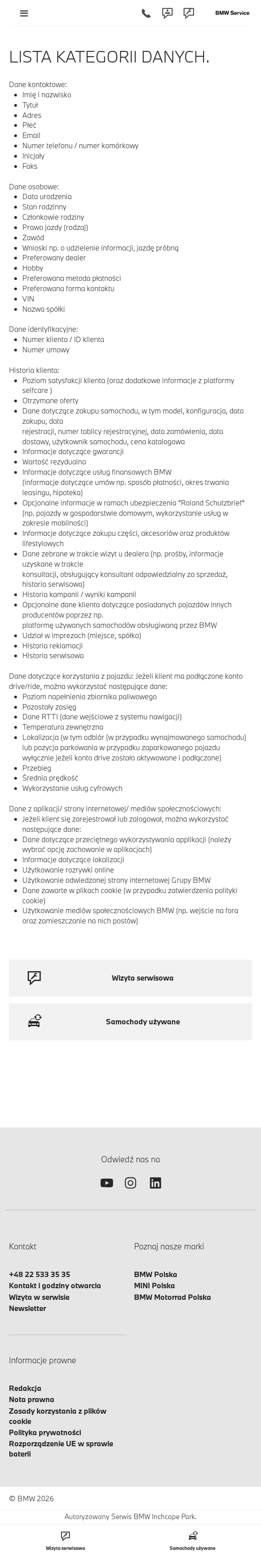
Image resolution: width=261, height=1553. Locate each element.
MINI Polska (154, 1285)
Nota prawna (31, 1399)
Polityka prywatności (45, 1432)
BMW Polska (155, 1274)
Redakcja (25, 1388)
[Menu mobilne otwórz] (24, 13)
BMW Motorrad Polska (172, 1297)
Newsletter (27, 1308)
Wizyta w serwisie (39, 1297)
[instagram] (130, 1190)
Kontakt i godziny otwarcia (55, 1285)
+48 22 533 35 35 (39, 1274)
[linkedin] (155, 1190)
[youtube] (105, 1190)
